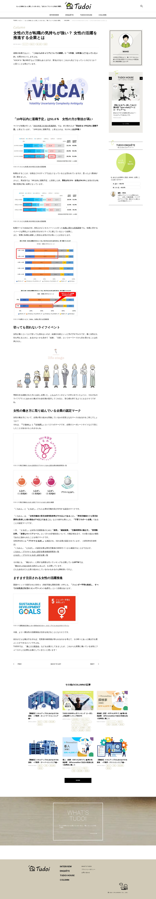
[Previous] (110, 78)
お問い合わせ (86, 872)
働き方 (32, 44)
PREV (20, 664)
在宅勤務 (82, 727)
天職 (45, 721)
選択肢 (40, 724)
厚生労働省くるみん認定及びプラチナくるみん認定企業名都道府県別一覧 (43, 465)
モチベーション (86, 722)
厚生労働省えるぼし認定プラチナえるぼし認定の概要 (37, 502)
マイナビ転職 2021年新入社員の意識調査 (33, 166)
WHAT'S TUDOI (87, 866)
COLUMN (102, 15)
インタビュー (76, 722)
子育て (74, 730)
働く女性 (39, 44)
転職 (45, 44)
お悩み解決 (75, 719)
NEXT (92, 664)
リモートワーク (76, 724)
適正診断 (51, 721)
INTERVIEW (54, 15)
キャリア (25, 44)
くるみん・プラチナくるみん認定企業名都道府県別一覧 (36, 552)
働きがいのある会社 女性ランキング (30, 566)
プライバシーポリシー (88, 869)
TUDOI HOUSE (86, 15)
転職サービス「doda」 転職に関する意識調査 (34, 319)
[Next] (141, 78)
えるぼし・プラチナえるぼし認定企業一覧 (30, 555)
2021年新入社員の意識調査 (44, 126)
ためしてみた (84, 719)
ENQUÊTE (69, 15)
